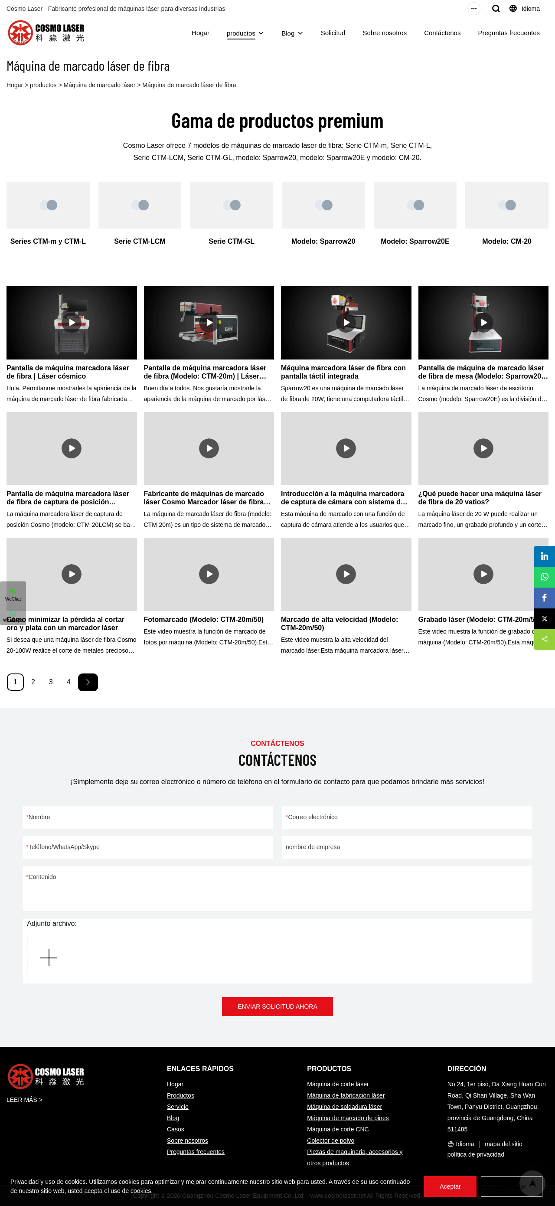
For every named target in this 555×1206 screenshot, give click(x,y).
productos (241, 33)
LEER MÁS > (24, 1099)
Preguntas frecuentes (509, 32)
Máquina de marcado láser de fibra (189, 85)
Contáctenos (442, 32)
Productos (180, 1095)
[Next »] (88, 682)
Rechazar (511, 1186)
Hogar (200, 32)
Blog (287, 33)
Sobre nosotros (384, 32)
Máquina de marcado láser (100, 85)
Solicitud (333, 32)
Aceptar (450, 1186)
